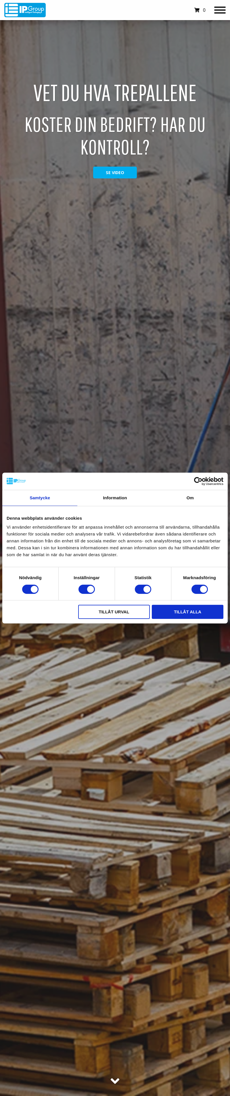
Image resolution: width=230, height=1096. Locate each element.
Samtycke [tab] (40, 497)
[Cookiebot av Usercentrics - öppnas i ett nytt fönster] (198, 481)
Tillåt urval (114, 611)
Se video (115, 172)
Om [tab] (190, 497)
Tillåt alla (187, 611)
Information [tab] (115, 497)
